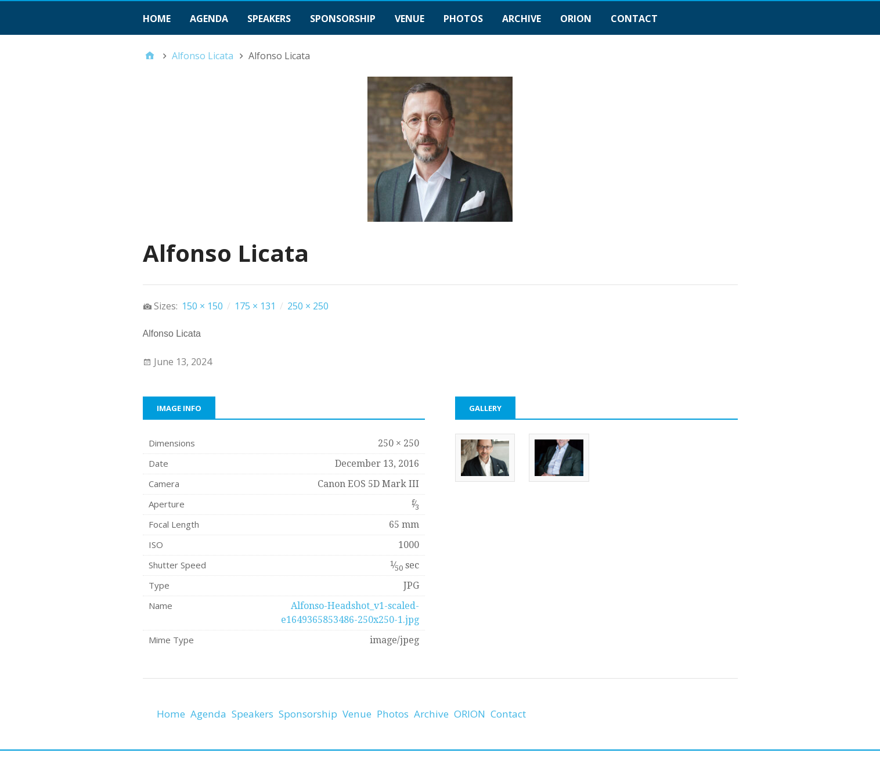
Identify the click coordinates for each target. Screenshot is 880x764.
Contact (634, 18)
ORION (576, 18)
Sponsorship (343, 18)
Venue (409, 18)
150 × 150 (202, 306)
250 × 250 (308, 306)
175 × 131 (255, 306)
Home (157, 18)
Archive (521, 18)
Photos (463, 18)
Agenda (209, 18)
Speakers (269, 18)
